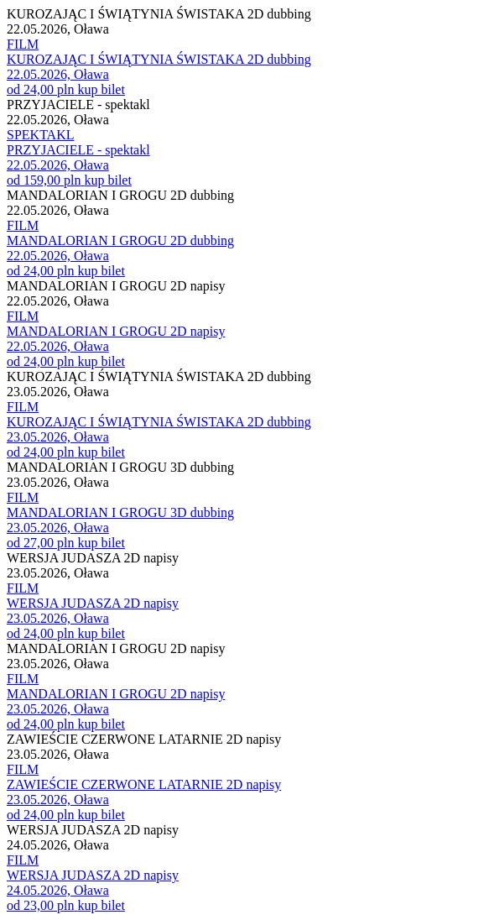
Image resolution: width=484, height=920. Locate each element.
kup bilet (100, 89)
